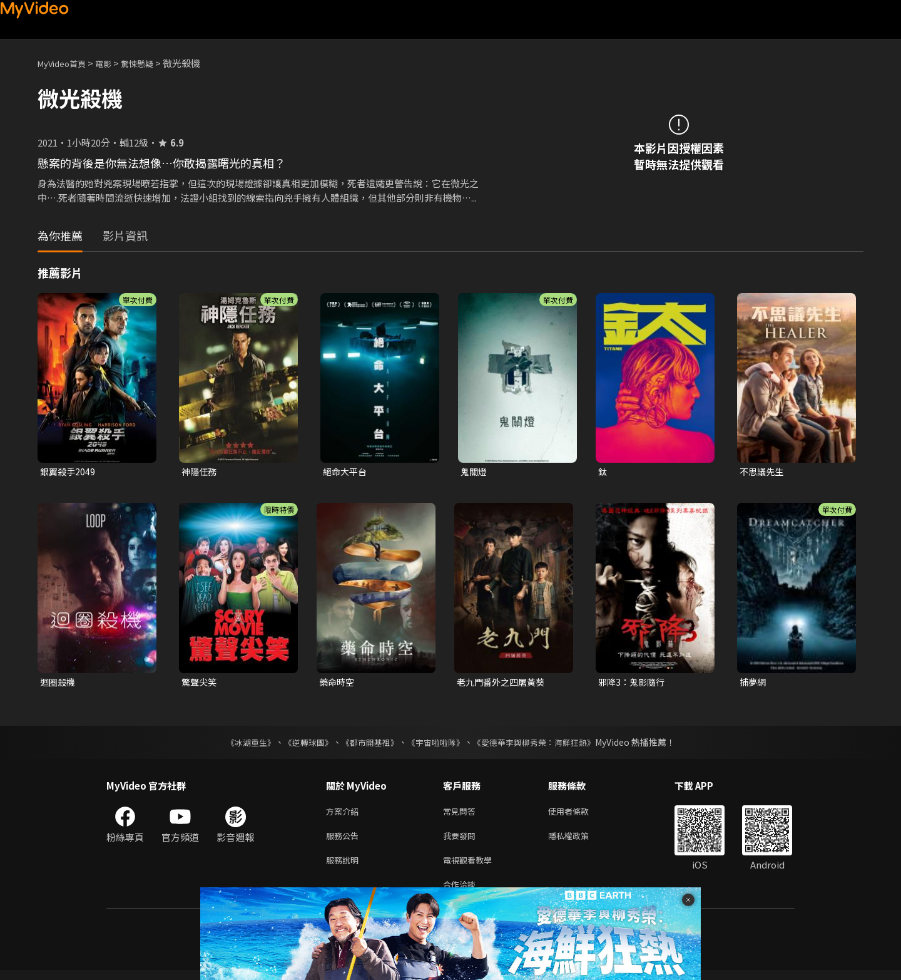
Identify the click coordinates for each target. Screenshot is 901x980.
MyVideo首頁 (66, 63)
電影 (113, 63)
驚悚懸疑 (151, 63)
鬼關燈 (475, 471)
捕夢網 (754, 683)
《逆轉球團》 (301, 744)
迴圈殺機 (59, 683)
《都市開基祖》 (366, 744)
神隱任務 (200, 471)
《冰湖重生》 (239, 744)
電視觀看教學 (471, 867)
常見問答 (462, 814)
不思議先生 (763, 471)
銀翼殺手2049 (69, 471)
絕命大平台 (346, 471)
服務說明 (345, 867)
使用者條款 (579, 814)
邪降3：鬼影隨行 (633, 683)
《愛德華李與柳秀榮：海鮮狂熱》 (542, 744)
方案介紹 (345, 814)
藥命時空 (338, 683)
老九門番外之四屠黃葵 (504, 683)
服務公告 (345, 840)
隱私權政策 (579, 840)
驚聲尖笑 (200, 683)
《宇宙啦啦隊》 (436, 744)
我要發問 (462, 840)
